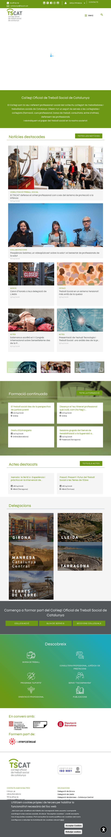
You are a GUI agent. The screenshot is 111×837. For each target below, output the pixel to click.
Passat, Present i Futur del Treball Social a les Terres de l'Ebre (77, 479)
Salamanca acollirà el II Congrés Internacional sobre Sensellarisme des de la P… (30, 340)
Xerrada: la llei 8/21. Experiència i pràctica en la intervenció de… (28, 479)
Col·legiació (22, 623)
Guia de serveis (55, 623)
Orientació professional (31, 691)
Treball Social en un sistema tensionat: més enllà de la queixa (79, 293)
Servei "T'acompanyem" (80, 677)
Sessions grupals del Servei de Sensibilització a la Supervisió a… (76, 432)
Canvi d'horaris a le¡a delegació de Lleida (28, 293)
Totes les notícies (89, 136)
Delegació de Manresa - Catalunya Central (75, 797)
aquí (62, 820)
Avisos (13, 288)
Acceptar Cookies (74, 826)
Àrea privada (76, 4)
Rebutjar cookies (73, 832)
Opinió (62, 288)
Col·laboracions (18, 250)
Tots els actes (91, 463)
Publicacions (80, 691)
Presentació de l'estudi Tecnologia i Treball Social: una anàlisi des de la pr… (79, 339)
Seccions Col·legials (89, 623)
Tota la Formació (89, 393)
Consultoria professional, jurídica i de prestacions (80, 667)
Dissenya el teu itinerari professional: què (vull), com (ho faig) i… (79, 408)
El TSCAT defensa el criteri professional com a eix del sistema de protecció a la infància (51, 196)
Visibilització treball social (24, 192)
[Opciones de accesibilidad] (103, 829)
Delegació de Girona (66, 791)
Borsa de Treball (31, 656)
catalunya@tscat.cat (19, 6)
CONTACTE (93, 2)
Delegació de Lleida (66, 794)
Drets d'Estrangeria (21, 430)
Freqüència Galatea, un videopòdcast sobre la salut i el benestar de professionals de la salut (54, 254)
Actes (13, 334)
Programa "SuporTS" (31, 677)
